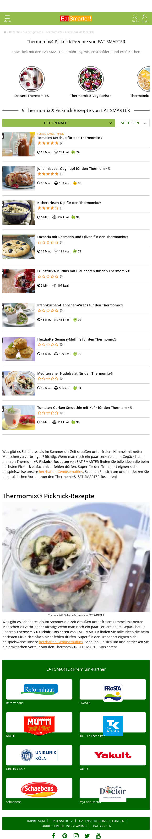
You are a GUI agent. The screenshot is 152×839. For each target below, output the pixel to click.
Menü (7, 19)
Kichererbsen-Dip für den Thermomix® (69, 202)
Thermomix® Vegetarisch (91, 95)
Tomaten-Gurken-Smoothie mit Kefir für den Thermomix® (84, 407)
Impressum (36, 821)
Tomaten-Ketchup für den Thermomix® (69, 137)
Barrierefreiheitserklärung (63, 826)
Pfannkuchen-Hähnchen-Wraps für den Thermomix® (80, 305)
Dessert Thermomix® (31, 95)
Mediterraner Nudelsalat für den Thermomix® (75, 373)
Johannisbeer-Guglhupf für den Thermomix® (73, 168)
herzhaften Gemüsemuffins (61, 471)
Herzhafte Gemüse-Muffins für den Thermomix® (77, 339)
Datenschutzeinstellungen (102, 821)
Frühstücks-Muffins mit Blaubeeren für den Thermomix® (83, 271)
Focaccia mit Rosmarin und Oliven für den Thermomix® (82, 237)
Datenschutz (62, 821)
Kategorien (102, 826)
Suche (135, 19)
